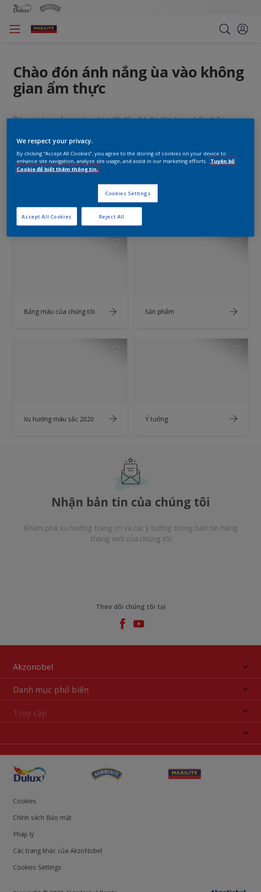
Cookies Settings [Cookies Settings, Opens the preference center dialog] (127, 192)
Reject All (111, 216)
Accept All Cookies (46, 216)
